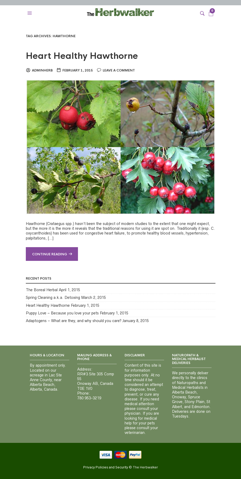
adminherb (42, 70)
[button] (30, 13)
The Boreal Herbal (42, 290)
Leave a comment (119, 70)
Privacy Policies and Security (105, 467)
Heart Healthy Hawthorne (82, 56)
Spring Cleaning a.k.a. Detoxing (53, 297)
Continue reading (49, 254)
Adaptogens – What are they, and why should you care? (73, 321)
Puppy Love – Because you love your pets (62, 313)
